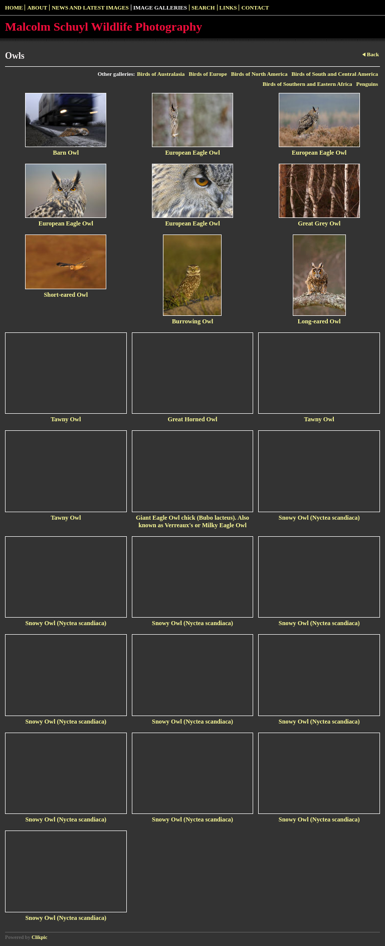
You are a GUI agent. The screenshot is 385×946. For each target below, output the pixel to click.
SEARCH (203, 8)
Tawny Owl (66, 419)
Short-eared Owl (66, 294)
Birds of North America (259, 74)
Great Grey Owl (319, 223)
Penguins (367, 84)
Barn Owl (66, 152)
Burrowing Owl (192, 321)
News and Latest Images (90, 8)
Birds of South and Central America (335, 74)
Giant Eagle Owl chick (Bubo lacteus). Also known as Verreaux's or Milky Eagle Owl (192, 521)
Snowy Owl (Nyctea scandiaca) (319, 517)
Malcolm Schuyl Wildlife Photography (103, 26)
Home (14, 8)
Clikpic (39, 937)
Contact (255, 8)
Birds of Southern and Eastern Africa (307, 84)
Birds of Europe (207, 74)
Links (228, 8)
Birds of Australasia (160, 74)
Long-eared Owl (319, 321)
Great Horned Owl (193, 419)
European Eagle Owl (192, 152)
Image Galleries (160, 8)
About (37, 8)
